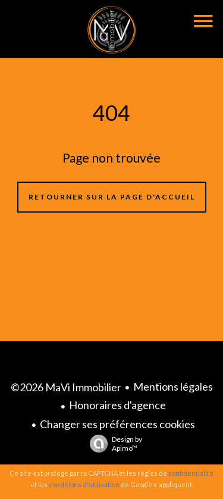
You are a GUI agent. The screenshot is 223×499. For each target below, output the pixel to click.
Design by (113, 444)
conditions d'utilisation (84, 484)
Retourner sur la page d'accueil (112, 196)
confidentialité (190, 473)
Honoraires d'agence (117, 404)
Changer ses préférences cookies (117, 424)
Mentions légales (173, 386)
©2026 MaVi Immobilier (66, 387)
